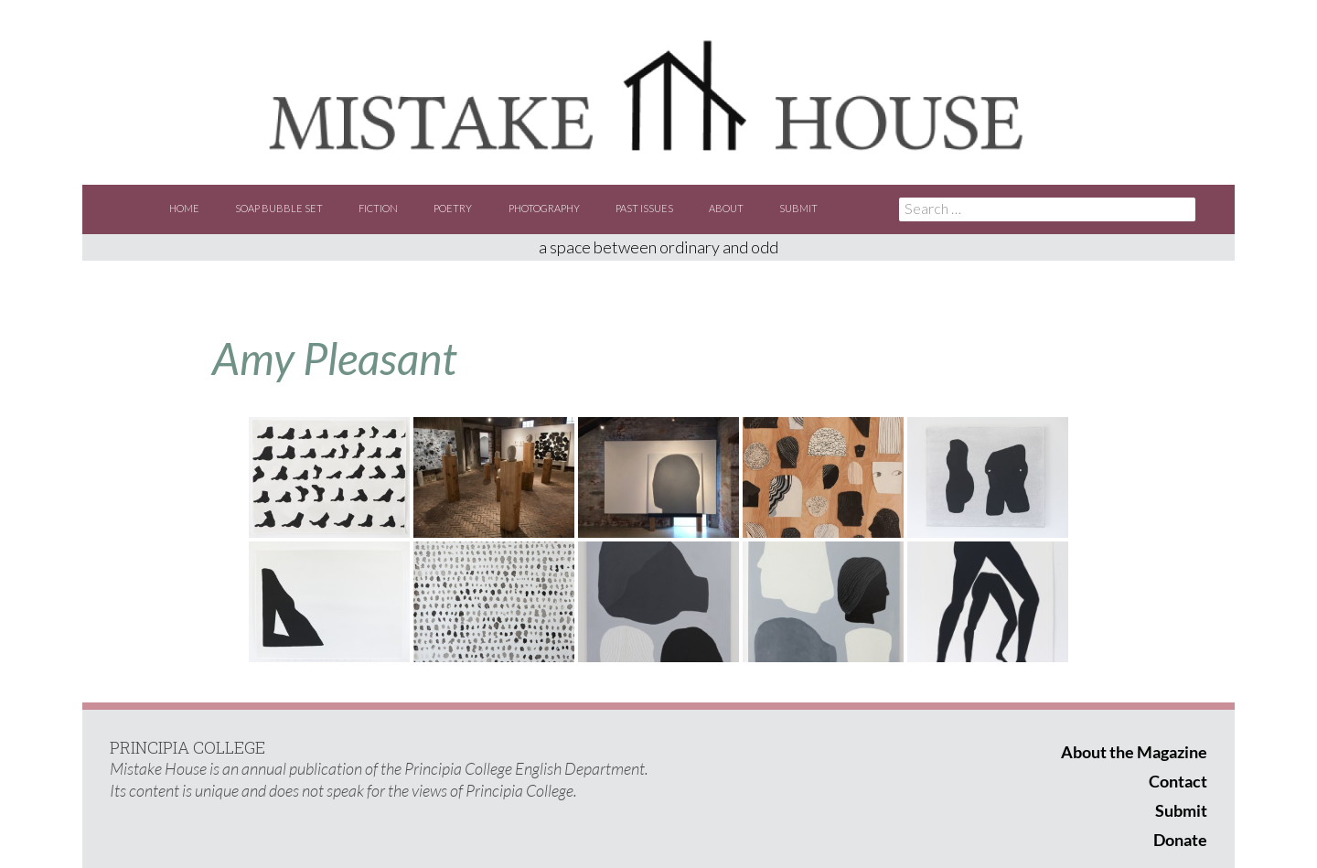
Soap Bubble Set (279, 208)
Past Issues (644, 208)
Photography (544, 208)
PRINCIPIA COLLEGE (187, 747)
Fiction (378, 208)
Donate (1180, 840)
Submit (798, 208)
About (726, 208)
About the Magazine (1134, 752)
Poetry (453, 208)
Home (184, 208)
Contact (1178, 781)
